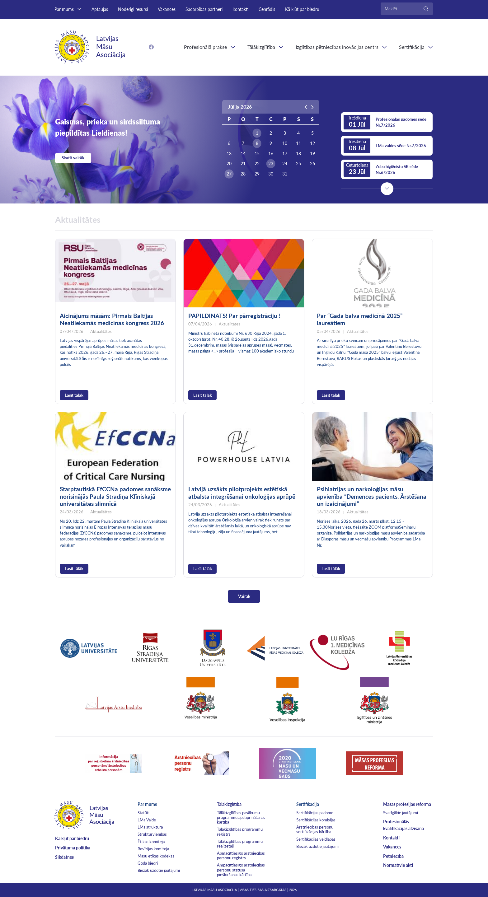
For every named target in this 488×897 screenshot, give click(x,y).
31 (284, 173)
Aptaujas (100, 9)
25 (298, 163)
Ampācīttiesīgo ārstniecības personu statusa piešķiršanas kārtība (241, 869)
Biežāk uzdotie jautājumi (159, 870)
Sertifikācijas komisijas (316, 819)
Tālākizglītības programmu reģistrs (240, 831)
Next (387, 188)
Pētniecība (393, 856)
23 (270, 163)
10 (284, 143)
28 (243, 173)
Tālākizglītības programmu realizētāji (240, 843)
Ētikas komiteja (151, 841)
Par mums (64, 9)
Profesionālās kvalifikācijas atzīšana (403, 825)
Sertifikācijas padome (314, 812)
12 (312, 143)
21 (243, 163)
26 (312, 163)
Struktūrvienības (152, 834)
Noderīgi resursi (133, 9)
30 (270, 173)
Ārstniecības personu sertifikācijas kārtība (314, 829)
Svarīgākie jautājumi (400, 812)
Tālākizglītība (261, 47)
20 (229, 163)
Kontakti (240, 9)
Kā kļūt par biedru (302, 9)
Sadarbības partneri (204, 9)
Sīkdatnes (64, 857)
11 (298, 143)
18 (298, 153)
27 (229, 173)
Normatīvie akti (398, 865)
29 (257, 173)
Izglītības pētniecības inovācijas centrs (337, 47)
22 (257, 163)
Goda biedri (148, 863)
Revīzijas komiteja (153, 848)
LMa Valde (147, 819)
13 (229, 153)
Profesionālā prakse (205, 47)
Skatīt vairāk (73, 157)
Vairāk (244, 596)
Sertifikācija (412, 47)
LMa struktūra (150, 827)
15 (257, 153)
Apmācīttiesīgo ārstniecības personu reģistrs (241, 855)
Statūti (143, 812)
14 (243, 153)
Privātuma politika (72, 847)
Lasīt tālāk (74, 395)
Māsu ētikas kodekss (156, 855)
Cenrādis (267, 9)
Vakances (167, 9)
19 (312, 153)
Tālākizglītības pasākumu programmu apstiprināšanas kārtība (241, 817)
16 (270, 153)
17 (284, 153)
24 (284, 163)
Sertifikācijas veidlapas (316, 839)
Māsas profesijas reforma (407, 804)
